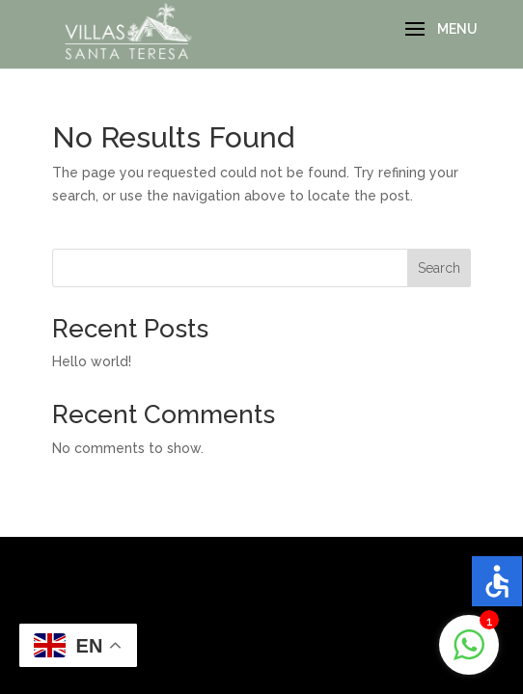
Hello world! (91, 361)
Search (439, 268)
